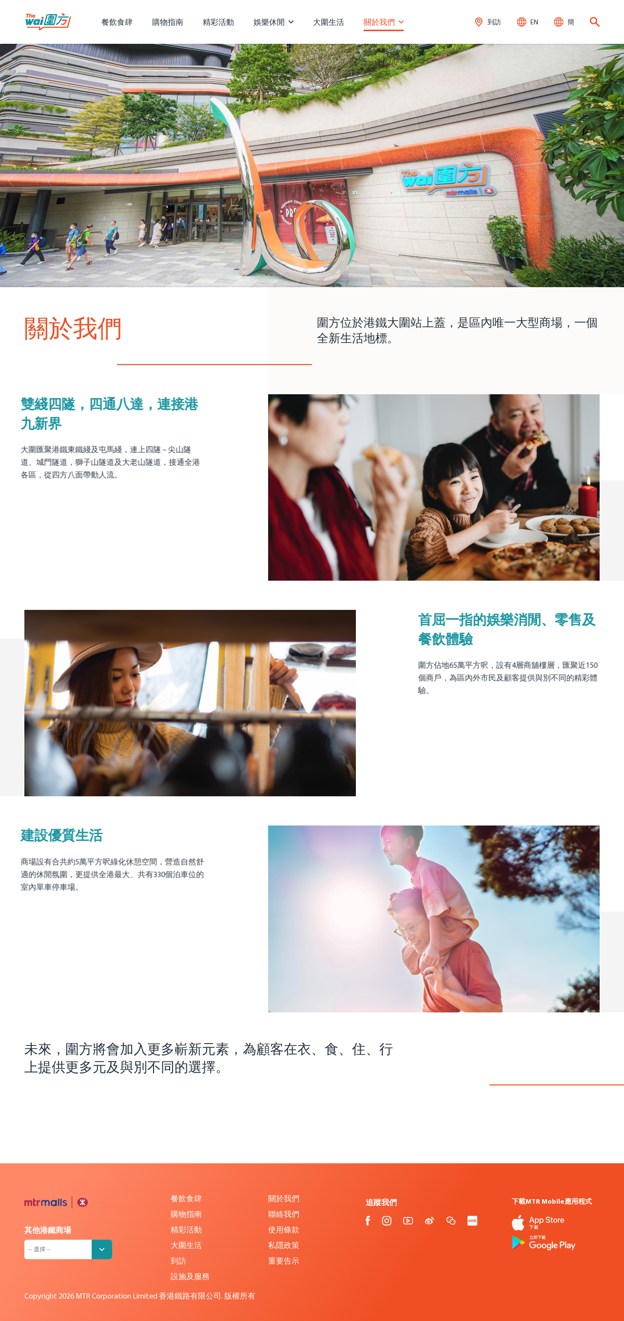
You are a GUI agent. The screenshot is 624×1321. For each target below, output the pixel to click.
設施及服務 (190, 1276)
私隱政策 (283, 1245)
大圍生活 (328, 22)
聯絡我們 (283, 1214)
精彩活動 (218, 22)
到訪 (178, 1261)
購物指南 (167, 22)
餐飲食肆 (117, 22)
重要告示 (283, 1261)
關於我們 (283, 1198)
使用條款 (283, 1229)
